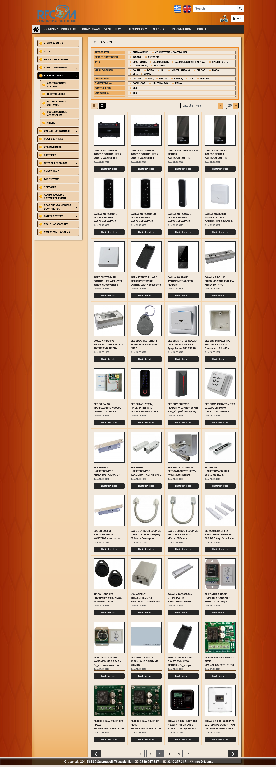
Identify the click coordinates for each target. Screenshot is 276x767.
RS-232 (163, 78)
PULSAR (201, 70)
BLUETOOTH (139, 62)
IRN (163, 70)
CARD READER (160, 62)
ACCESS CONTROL (106, 42)
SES (135, 73)
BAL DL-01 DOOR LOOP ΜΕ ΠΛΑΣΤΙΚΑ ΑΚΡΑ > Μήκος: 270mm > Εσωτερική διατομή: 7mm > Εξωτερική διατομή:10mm (146, 538)
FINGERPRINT (219, 62)
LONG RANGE (140, 65)
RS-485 (178, 78)
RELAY (178, 83)
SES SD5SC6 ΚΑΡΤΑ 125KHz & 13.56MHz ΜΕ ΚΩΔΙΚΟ (144, 661)
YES (135, 88)
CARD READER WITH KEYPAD (190, 62)
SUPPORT (160, 29)
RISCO (215, 70)
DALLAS (137, 78)
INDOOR (137, 57)
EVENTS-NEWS (113, 29)
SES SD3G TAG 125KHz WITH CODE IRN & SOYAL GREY (145, 344)
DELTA (150, 70)
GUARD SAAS (91, 29)
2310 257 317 (176, 762)
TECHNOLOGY (138, 29)
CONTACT (203, 29)
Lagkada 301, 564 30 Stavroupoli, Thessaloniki (97, 762)
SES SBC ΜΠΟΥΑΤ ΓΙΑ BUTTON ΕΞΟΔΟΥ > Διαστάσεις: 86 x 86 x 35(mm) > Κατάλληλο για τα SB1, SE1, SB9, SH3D (219, 348)
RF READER (159, 65)
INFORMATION (182, 29)
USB (191, 78)
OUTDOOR (153, 57)
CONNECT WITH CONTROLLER (171, 52)
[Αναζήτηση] (215, 8)
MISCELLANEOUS (180, 70)
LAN (150, 78)
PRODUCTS (69, 29)
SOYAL (147, 73)
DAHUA (136, 70)
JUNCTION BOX (160, 83)
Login (239, 18)
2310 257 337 (149, 762)
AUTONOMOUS (140, 52)
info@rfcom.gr (205, 762)
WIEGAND (205, 78)
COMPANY (51, 29)
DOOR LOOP (139, 83)
